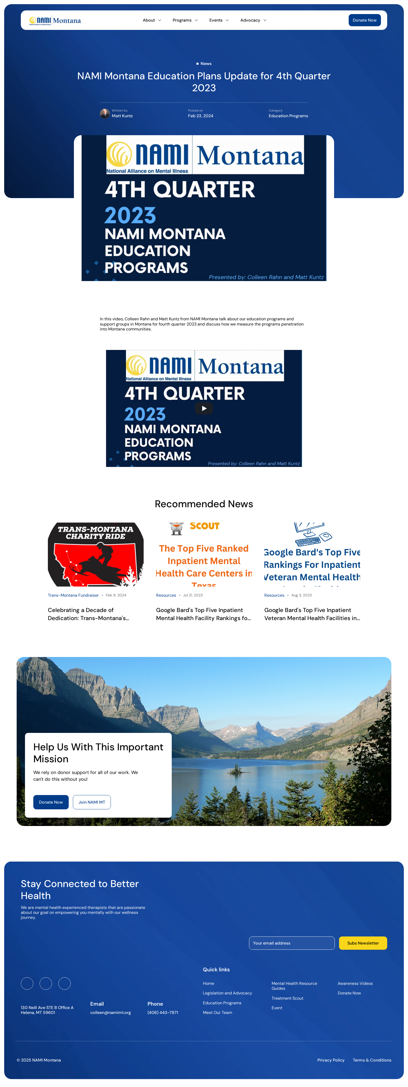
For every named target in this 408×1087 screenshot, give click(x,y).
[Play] (204, 408)
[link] (96, 574)
